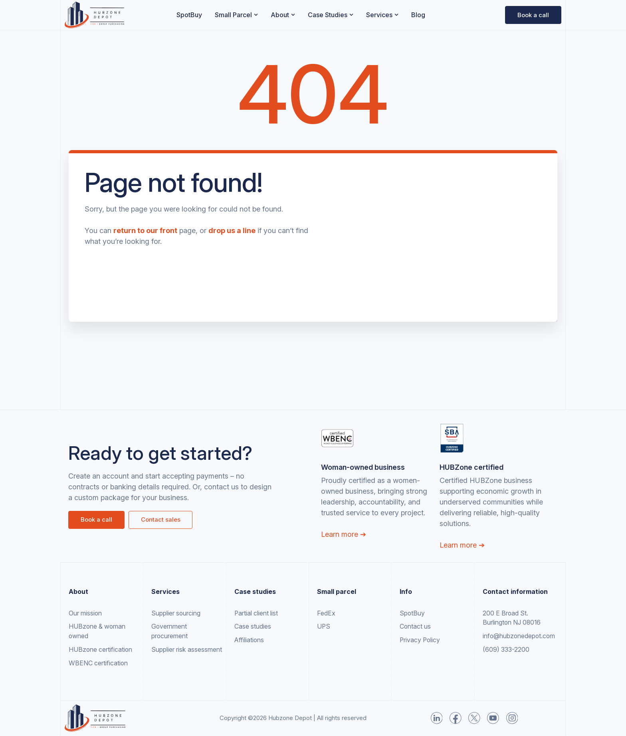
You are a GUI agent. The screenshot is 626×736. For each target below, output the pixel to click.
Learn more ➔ (343, 534)
